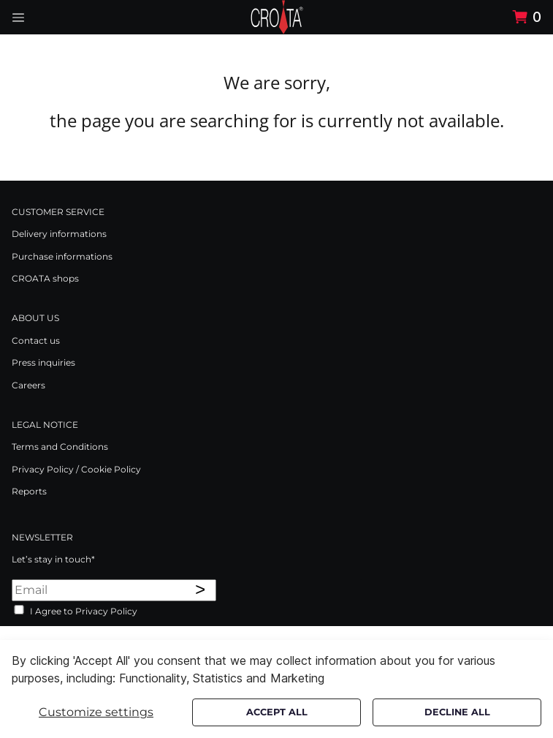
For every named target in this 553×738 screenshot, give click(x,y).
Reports (29, 491)
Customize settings (96, 712)
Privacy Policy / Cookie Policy (76, 469)
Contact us (36, 340)
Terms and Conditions (60, 446)
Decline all (457, 712)
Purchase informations (62, 256)
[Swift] (277, 17)
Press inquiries (43, 362)
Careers (28, 385)
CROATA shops (45, 278)
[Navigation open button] (18, 17)
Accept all (277, 712)
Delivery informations (59, 233)
